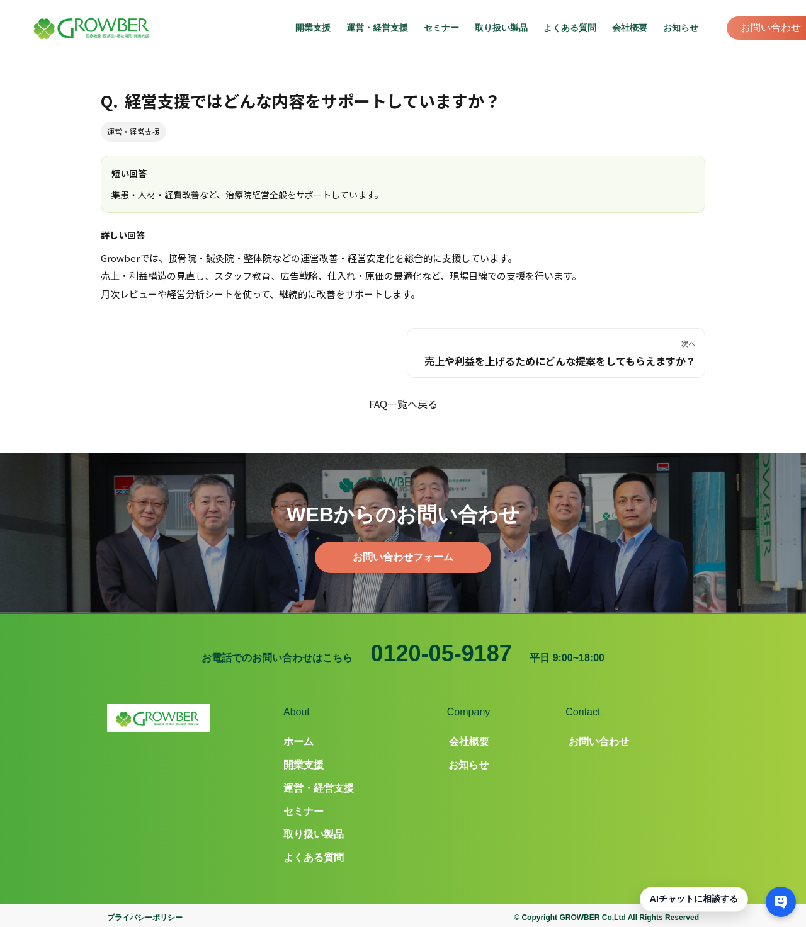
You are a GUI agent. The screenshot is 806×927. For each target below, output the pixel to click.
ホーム (298, 741)
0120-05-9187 (441, 653)
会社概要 (629, 28)
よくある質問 (569, 28)
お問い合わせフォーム (403, 557)
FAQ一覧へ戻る (403, 403)
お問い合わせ (771, 27)
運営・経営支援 (377, 28)
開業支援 (313, 28)
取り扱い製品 (501, 28)
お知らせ (680, 28)
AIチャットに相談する (694, 899)
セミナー (441, 28)
